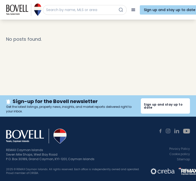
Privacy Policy (179, 149)
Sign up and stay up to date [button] (163, 106)
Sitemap (183, 159)
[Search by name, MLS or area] (80, 10)
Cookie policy (179, 154)
